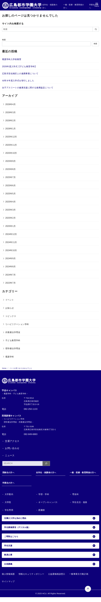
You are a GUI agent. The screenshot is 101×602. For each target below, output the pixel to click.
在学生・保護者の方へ (47, 472)
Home (4, 368)
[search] (96, 29)
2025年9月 (10, 161)
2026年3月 (10, 112)
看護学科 (9, 357)
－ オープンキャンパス (47, 506)
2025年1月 (10, 226)
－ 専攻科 (74, 498)
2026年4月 (10, 104)
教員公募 (50, 559)
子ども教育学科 (12, 340)
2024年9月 (10, 258)
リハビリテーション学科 (17, 324)
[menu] (96, 5)
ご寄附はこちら (50, 540)
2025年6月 (10, 185)
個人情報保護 (8, 579)
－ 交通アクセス (10, 441)
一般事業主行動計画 (78, 579)
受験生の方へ (9, 472)
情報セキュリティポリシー (31, 579)
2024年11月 (11, 242)
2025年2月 (10, 218)
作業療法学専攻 (12, 332)
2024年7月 (10, 275)
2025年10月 (11, 153)
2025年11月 (11, 145)
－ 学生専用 (8, 514)
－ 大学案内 (8, 498)
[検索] (50, 29)
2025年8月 (10, 169)
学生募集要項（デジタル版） (50, 531)
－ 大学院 (7, 506)
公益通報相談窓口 (56, 579)
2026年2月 (10, 120)
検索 (4, 40)
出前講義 (50, 568)
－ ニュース (8, 455)
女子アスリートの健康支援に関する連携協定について (27, 88)
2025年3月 (10, 210)
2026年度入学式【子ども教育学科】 (19, 66)
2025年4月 (10, 202)
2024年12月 (11, 234)
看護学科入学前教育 (11, 59)
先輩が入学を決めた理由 (50, 522)
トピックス (10, 316)
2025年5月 (10, 193)
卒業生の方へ (9, 486)
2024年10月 (11, 250)
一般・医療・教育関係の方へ (83, 474)
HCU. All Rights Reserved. (54, 598)
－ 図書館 (40, 514)
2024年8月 (10, 266)
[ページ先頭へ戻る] (68, 569)
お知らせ (9, 308)
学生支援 (50, 550)
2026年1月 (10, 128)
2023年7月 (10, 283)
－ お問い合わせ (10, 448)
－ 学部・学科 (43, 498)
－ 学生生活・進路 (79, 506)
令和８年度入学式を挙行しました (18, 80)
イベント (9, 300)
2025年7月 (10, 177)
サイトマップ (8, 586)
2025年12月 (11, 137)
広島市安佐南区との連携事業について (20, 73)
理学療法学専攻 (12, 348)
